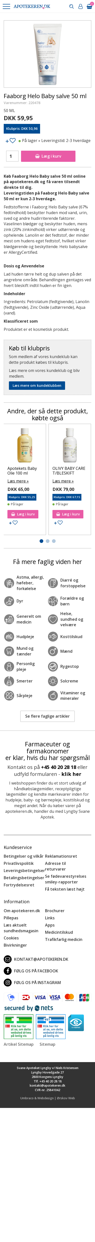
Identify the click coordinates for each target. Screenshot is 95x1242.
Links (50, 918)
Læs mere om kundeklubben (37, 385)
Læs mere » (18, 481)
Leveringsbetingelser (24, 870)
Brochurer (55, 910)
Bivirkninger (15, 945)
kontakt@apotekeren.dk (36, 959)
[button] (6, 6)
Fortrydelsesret (19, 885)
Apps (50, 925)
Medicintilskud (59, 932)
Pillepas (11, 918)
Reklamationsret (61, 856)
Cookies (11, 938)
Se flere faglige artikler (47, 716)
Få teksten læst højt (65, 889)
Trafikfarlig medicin (63, 939)
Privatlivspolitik (19, 863)
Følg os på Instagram (32, 983)
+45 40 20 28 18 (58, 767)
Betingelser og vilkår (24, 856)
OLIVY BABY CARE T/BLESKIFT (68, 471)
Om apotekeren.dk (22, 910)
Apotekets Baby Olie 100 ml (22, 471)
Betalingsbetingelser (24, 877)
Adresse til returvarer (55, 866)
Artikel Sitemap (19, 1044)
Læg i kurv (48, 156)
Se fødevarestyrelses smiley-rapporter (65, 879)
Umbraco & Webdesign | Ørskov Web (47, 1098)
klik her (71, 774)
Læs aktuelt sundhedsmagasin (21, 927)
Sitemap (47, 1044)
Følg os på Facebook (31, 971)
